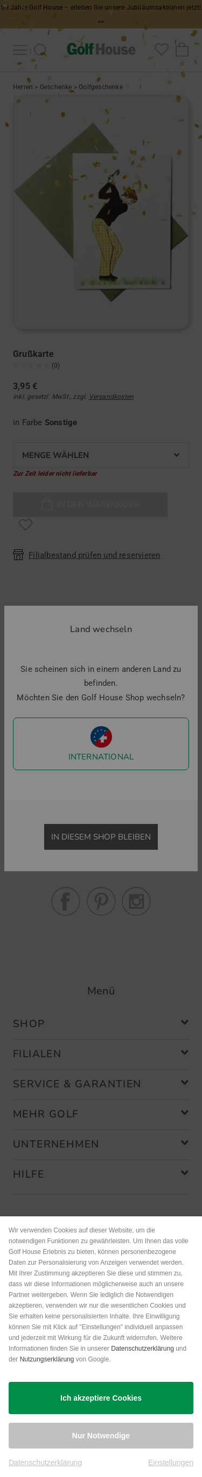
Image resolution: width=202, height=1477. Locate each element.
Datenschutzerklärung (142, 1348)
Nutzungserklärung (47, 1359)
